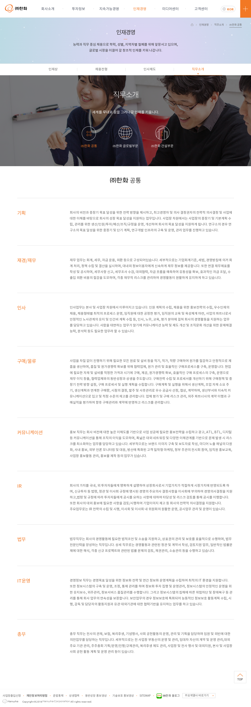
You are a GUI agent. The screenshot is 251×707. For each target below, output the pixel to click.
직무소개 (219, 24)
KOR (230, 9)
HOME (192, 24)
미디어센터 (170, 9)
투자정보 (78, 9)
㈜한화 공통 (235, 24)
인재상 (53, 69)
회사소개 (47, 9)
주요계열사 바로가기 (197, 695)
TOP (240, 679)
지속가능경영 (109, 9)
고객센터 (201, 9)
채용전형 (101, 69)
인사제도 (150, 69)
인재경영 (139, 9)
